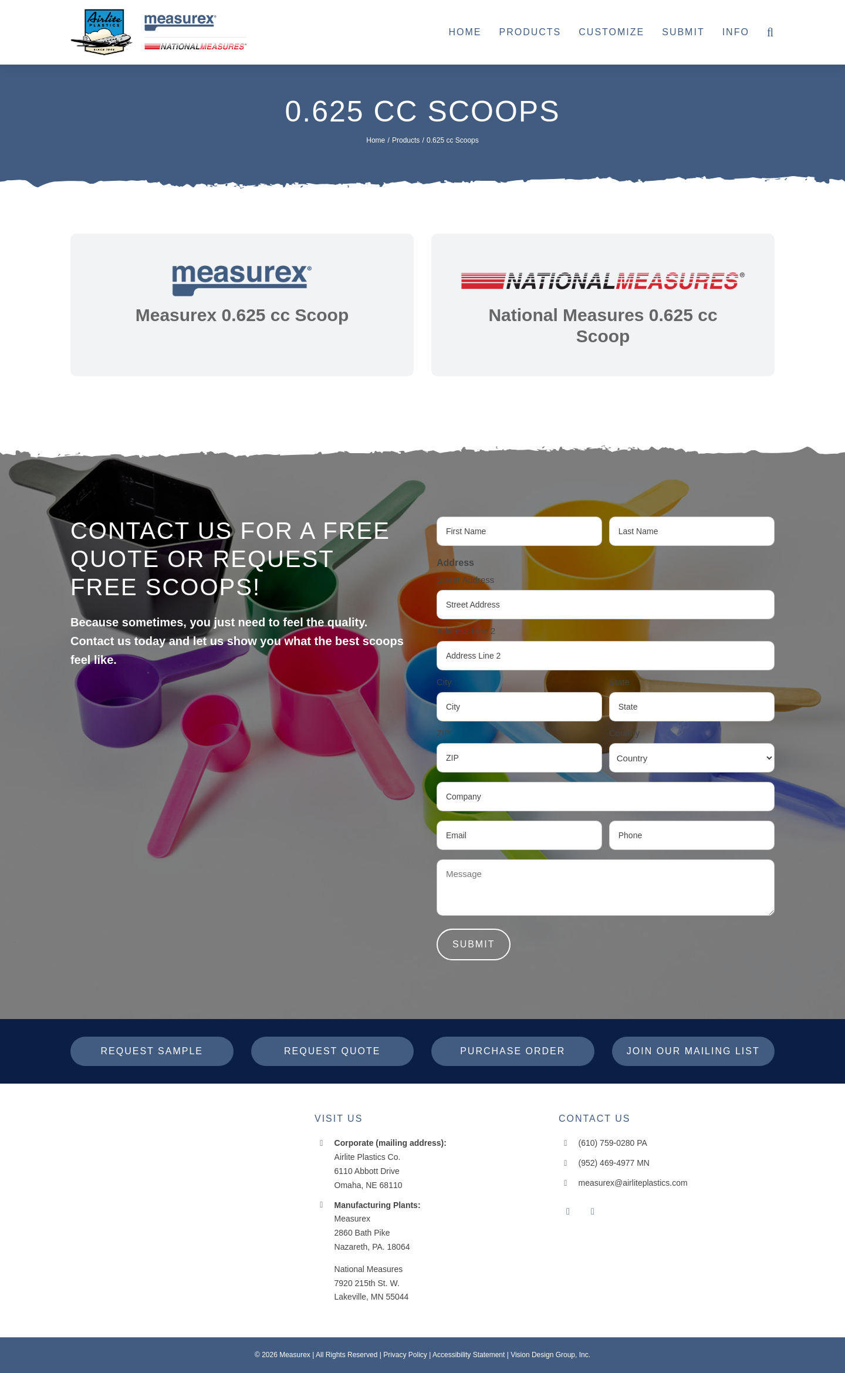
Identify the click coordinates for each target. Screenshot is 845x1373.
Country (624, 733)
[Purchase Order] (512, 1051)
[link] (242, 305)
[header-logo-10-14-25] (158, 13)
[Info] (735, 32)
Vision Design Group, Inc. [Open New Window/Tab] (550, 1355)
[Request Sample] (152, 1051)
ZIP (443, 733)
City (444, 682)
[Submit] (683, 32)
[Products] (530, 32)
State (619, 682)
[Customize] (611, 32)
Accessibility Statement (468, 1355)
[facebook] (568, 1211)
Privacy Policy (405, 1355)
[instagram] (592, 1211)
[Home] (464, 32)
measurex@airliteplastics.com (633, 1183)
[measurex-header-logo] (143, 1117)
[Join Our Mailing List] (693, 1051)
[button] (771, 32)
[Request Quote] (332, 1051)
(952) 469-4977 (607, 1163)
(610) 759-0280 (607, 1143)
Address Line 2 (466, 631)
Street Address (465, 580)
